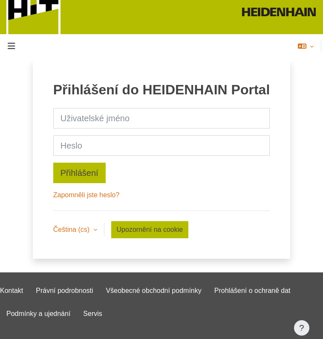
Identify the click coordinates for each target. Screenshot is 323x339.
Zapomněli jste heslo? (86, 195)
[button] (305, 46)
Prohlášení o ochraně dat (252, 290)
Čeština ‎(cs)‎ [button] (72, 229)
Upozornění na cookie (150, 229)
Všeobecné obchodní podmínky (154, 290)
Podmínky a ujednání (38, 313)
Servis (92, 313)
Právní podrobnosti (64, 290)
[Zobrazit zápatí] (301, 328)
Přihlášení (79, 173)
